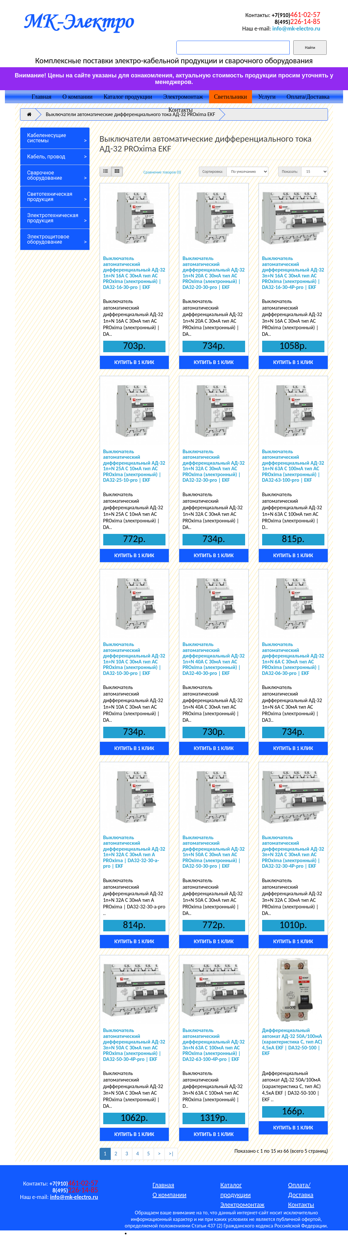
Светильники (230, 96)
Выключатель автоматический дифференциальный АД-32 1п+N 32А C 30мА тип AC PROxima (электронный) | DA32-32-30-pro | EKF (214, 465)
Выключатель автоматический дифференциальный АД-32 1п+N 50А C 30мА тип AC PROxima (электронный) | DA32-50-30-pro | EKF (214, 851)
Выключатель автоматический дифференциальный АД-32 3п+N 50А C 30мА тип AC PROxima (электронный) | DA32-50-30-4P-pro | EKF (134, 1044)
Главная (41, 96)
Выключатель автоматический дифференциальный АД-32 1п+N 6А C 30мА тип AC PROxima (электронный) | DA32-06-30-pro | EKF (293, 658)
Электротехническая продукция (52, 218)
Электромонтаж (183, 96)
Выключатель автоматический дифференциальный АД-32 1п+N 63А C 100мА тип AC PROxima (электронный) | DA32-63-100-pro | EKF (293, 465)
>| (171, 1153)
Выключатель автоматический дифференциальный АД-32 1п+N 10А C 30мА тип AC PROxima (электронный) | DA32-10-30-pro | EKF (134, 658)
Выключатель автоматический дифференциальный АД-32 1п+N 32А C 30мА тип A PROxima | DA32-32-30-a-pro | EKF (134, 851)
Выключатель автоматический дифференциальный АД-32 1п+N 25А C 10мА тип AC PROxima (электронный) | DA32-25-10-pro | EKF (134, 465)
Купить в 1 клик (134, 362)
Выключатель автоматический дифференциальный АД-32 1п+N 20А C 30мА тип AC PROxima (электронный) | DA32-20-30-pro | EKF (214, 272)
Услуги (267, 96)
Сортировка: (213, 171)
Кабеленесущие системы (46, 138)
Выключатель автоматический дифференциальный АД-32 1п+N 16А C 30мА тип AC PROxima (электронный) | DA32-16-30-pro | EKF (134, 272)
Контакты (180, 110)
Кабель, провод (46, 156)
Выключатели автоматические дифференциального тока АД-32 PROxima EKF (130, 114)
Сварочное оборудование (44, 175)
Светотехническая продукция (49, 196)
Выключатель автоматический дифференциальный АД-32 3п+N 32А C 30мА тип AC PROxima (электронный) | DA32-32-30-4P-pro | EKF (293, 851)
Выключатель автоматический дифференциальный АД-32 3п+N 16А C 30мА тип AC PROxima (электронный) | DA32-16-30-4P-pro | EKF (293, 272)
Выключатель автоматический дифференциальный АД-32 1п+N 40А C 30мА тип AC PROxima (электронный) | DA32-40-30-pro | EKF (214, 658)
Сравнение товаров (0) (162, 172)
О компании (78, 96)
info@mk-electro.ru (296, 28)
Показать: (290, 171)
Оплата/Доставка (308, 96)
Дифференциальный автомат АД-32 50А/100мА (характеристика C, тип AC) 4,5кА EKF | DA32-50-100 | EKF (292, 1041)
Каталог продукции (128, 96)
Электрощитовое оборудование (48, 239)
